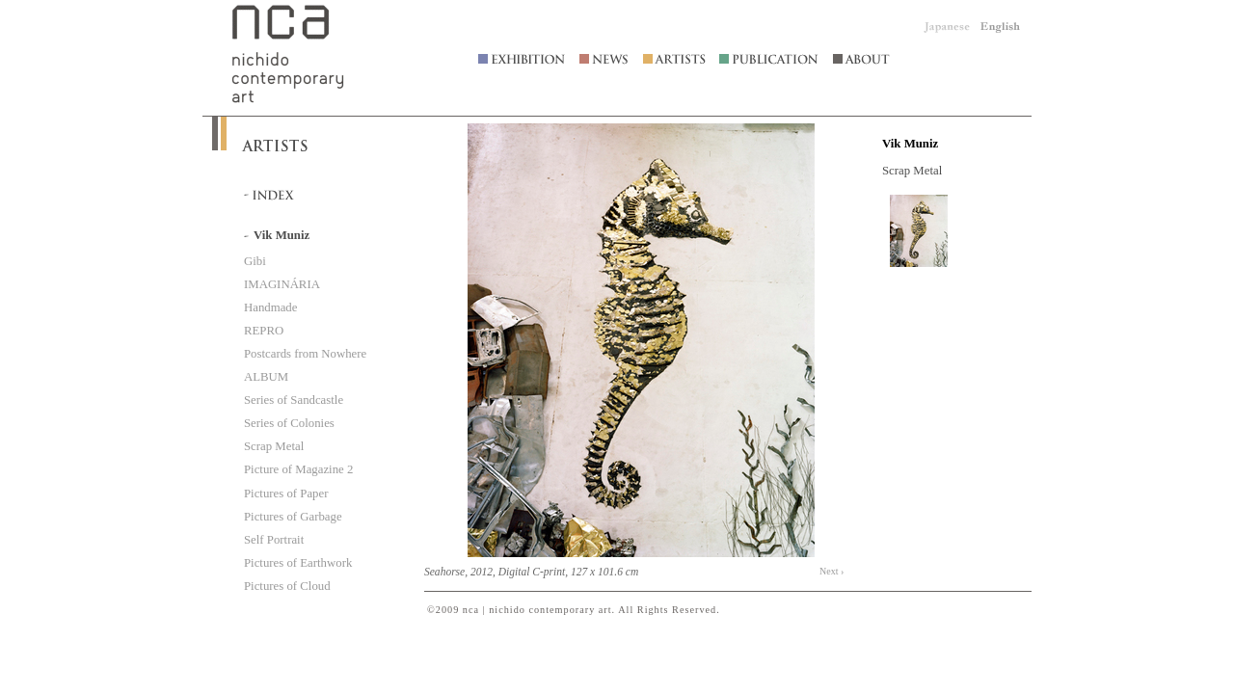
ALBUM (266, 377)
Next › (831, 571)
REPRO (263, 330)
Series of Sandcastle (293, 400)
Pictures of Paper (286, 493)
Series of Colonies (289, 423)
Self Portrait (274, 540)
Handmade (270, 307)
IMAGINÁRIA (282, 284)
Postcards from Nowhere (305, 353)
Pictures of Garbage (293, 516)
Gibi (255, 261)
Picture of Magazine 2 (298, 469)
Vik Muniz (910, 143)
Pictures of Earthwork (298, 563)
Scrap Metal (274, 446)
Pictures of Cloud (287, 586)
